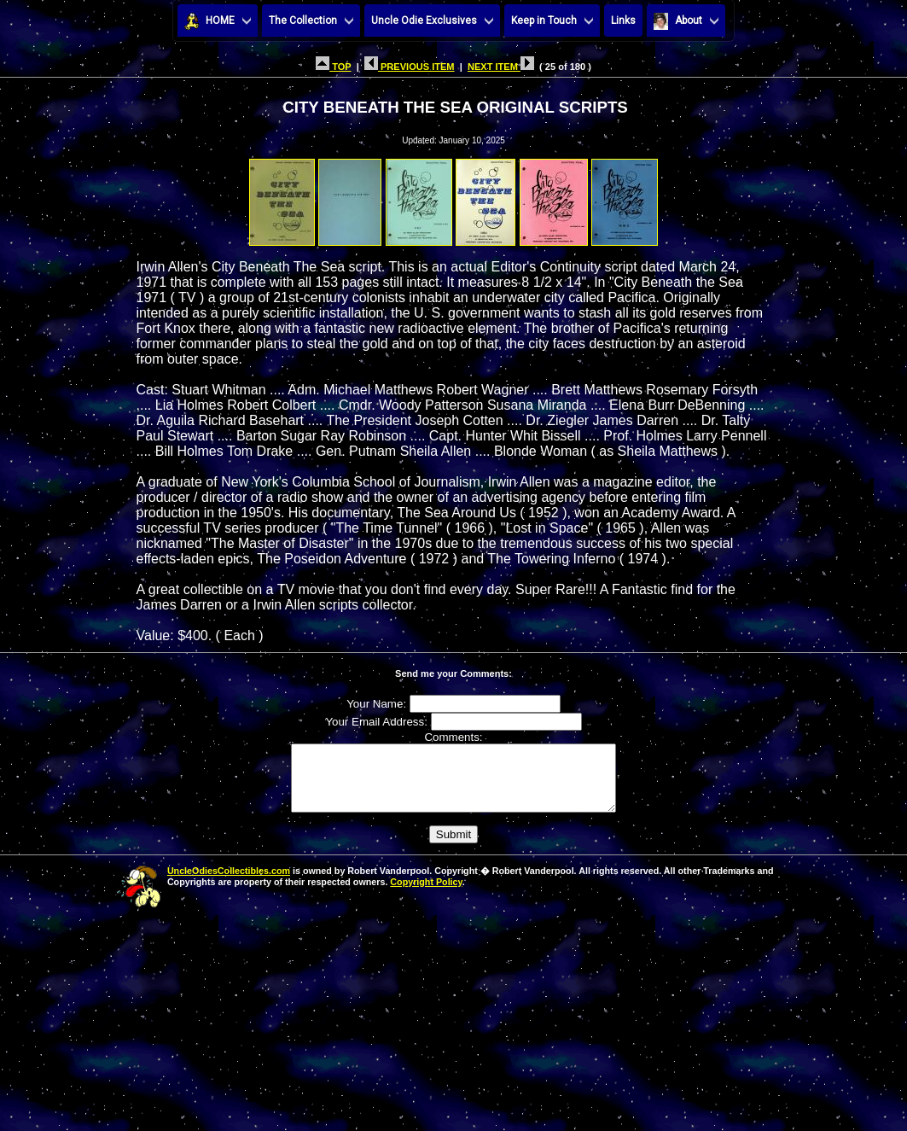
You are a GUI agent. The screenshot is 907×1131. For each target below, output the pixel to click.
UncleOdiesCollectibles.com (228, 883)
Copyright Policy (426, 894)
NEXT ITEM (501, 66)
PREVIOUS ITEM (409, 66)
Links (623, 20)
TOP (333, 66)
